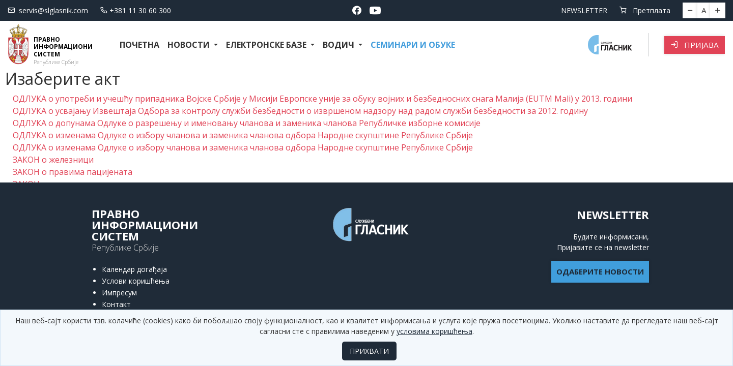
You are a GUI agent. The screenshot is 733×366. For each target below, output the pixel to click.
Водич (339, 44)
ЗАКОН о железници (53, 159)
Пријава (694, 45)
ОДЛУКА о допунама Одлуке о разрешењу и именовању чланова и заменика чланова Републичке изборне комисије (247, 123)
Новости (189, 44)
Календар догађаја (134, 269)
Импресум (119, 292)
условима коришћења (434, 331)
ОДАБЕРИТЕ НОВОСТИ (600, 271)
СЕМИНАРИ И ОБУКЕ (413, 44)
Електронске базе (267, 44)
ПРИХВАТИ (369, 351)
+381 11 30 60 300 (135, 10)
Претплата (644, 10)
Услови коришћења (136, 281)
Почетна (139, 44)
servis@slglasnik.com (48, 10)
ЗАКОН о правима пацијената (72, 171)
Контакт (116, 304)
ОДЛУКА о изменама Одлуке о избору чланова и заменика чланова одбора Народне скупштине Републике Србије (243, 135)
